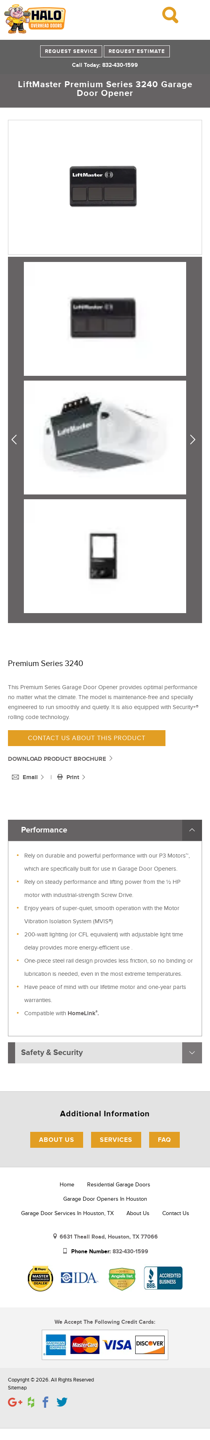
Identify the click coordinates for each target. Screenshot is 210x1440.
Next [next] (194, 440)
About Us (56, 1140)
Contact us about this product (87, 738)
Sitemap (17, 1388)
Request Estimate (137, 51)
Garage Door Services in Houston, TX (67, 1213)
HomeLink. (83, 1013)
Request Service (71, 51)
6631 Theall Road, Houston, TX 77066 (109, 1236)
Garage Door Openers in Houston (105, 1199)
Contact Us (175, 1213)
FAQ (164, 1140)
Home (67, 1184)
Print (69, 777)
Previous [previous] (17, 440)
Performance (44, 830)
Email (25, 777)
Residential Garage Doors (118, 1184)
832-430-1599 (130, 1251)
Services (116, 1140)
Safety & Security (52, 1052)
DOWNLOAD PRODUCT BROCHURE (61, 759)
